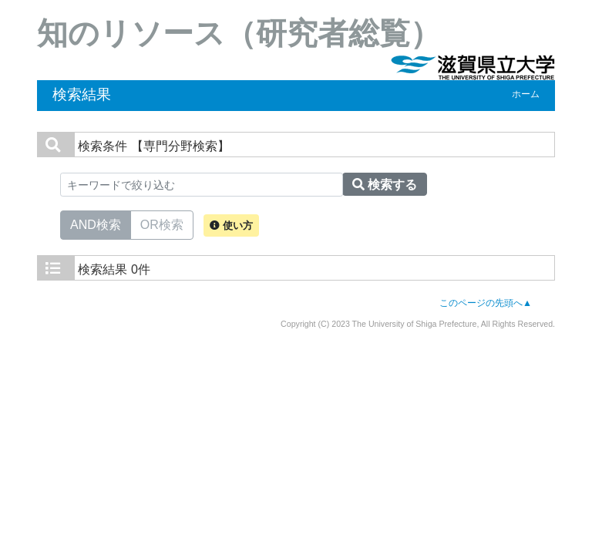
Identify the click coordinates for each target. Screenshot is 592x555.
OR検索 (161, 223)
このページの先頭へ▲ (485, 303)
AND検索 (95, 223)
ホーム (526, 94)
